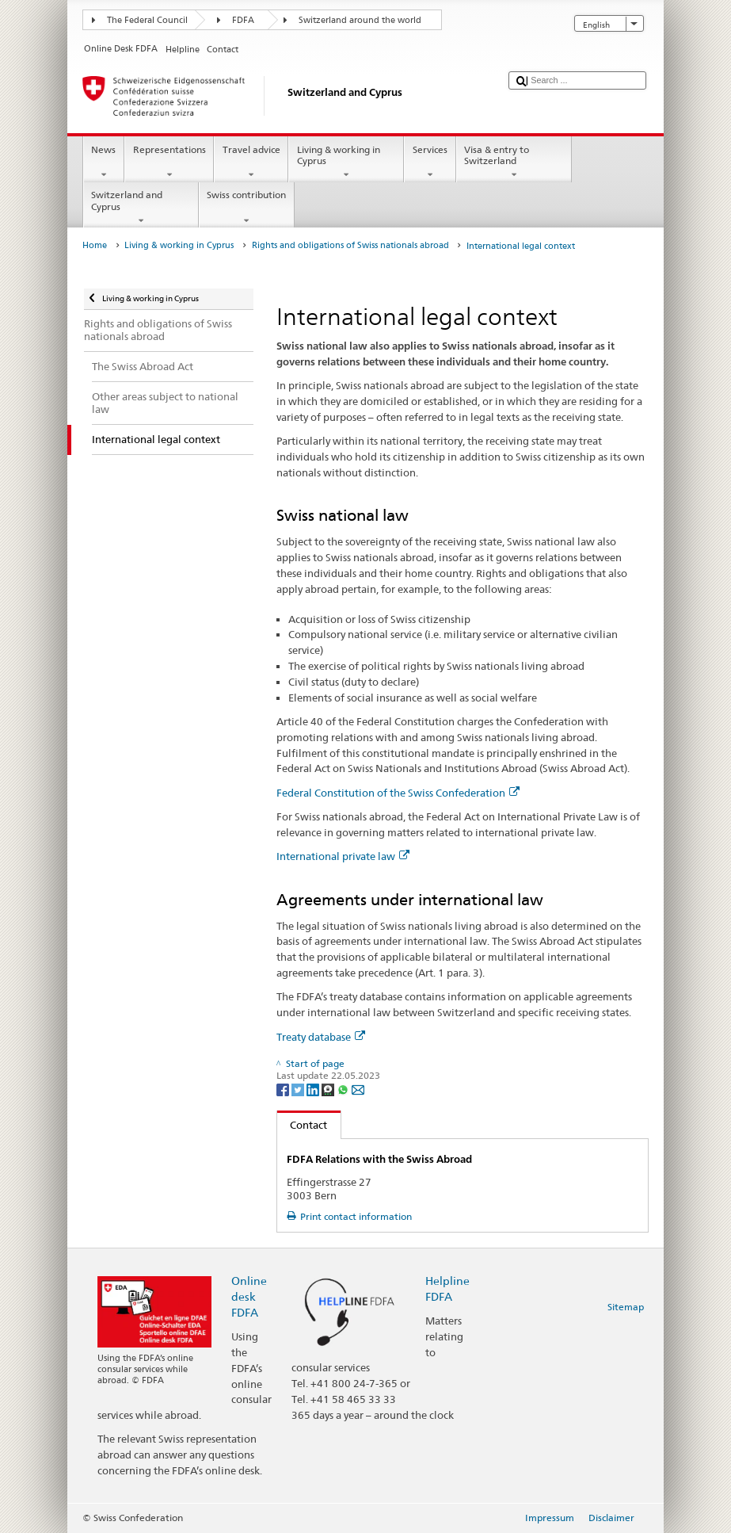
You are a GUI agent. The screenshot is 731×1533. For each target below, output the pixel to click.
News (104, 162)
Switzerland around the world (360, 20)
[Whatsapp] (344, 1089)
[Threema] (329, 1089)
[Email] (358, 1089)
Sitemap (625, 1307)
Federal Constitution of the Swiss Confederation (398, 792)
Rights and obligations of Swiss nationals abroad (350, 245)
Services (430, 162)
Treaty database (320, 1036)
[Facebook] (283, 1089)
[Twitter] (298, 1089)
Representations (169, 162)
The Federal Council (147, 20)
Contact (302, 1124)
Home (94, 245)
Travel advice (251, 162)
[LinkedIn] (314, 1089)
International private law (342, 856)
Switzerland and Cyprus (141, 208)
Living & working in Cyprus (346, 162)
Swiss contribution (247, 208)
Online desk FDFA (249, 1296)
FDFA (243, 20)
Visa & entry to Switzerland (514, 162)
